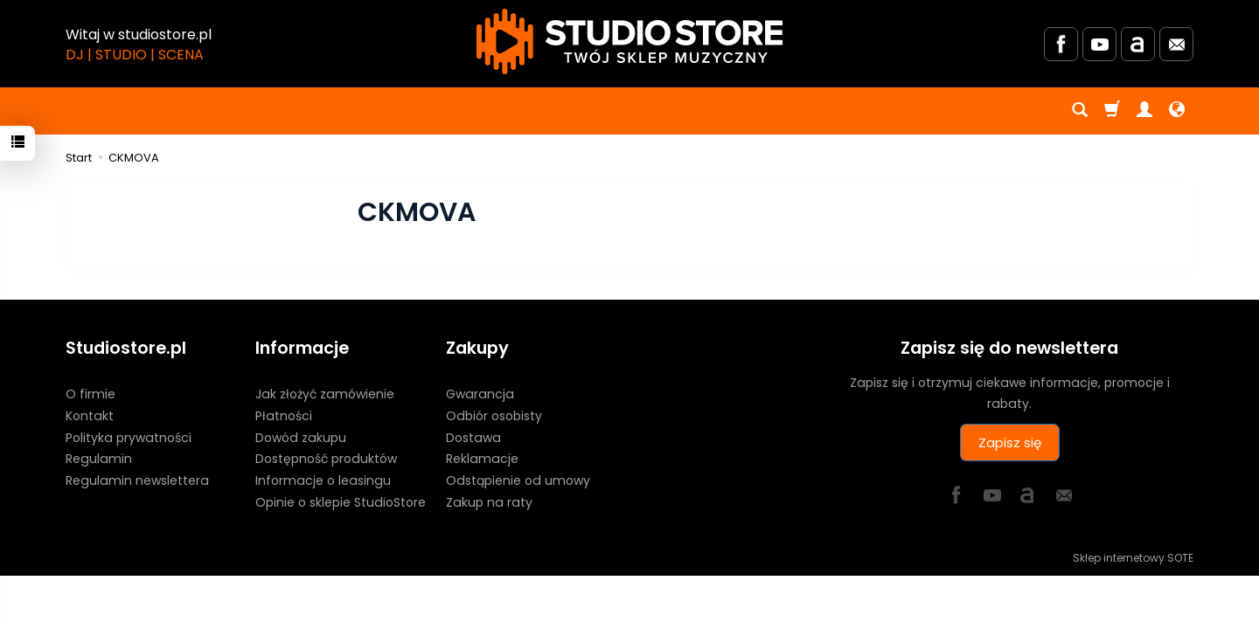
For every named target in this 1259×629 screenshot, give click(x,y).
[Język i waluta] (1176, 111)
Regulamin (99, 458)
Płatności (283, 416)
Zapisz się (1009, 442)
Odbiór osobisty (494, 416)
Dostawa (473, 437)
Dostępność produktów (326, 458)
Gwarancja (480, 394)
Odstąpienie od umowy (518, 480)
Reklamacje (482, 458)
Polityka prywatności (128, 437)
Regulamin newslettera (137, 480)
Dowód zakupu (300, 437)
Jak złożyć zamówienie (324, 394)
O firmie (90, 394)
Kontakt (90, 416)
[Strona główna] (629, 41)
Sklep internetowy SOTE (1133, 557)
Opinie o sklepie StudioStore (340, 502)
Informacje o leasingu (323, 480)
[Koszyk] (1112, 111)
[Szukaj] (1079, 111)
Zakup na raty (489, 502)
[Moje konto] (1144, 111)
